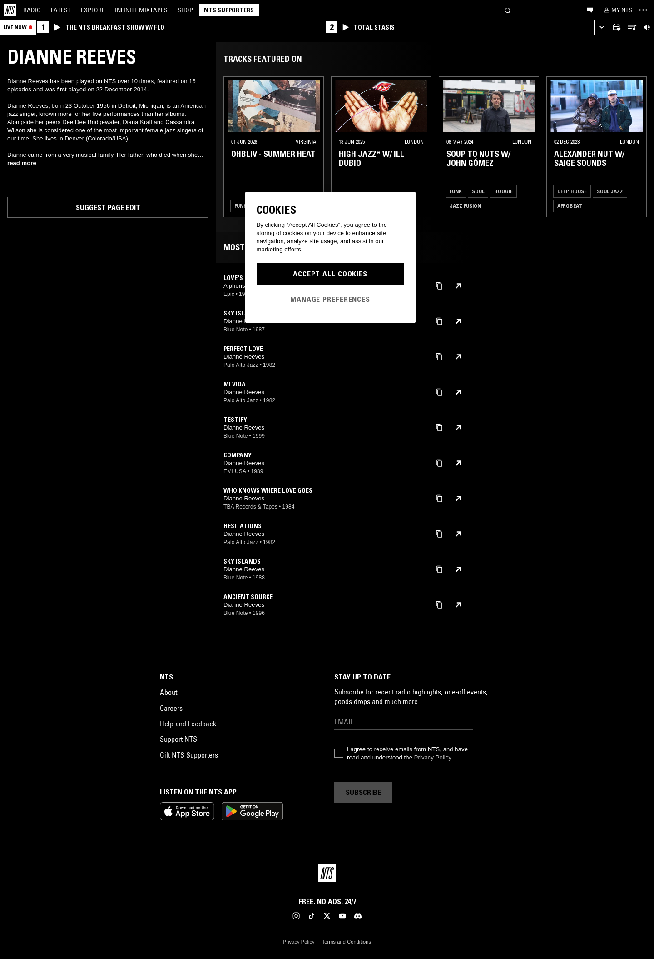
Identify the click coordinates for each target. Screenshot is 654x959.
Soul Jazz (610, 191)
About (168, 692)
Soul (478, 191)
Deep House (572, 191)
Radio (32, 10)
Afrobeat (569, 205)
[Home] (10, 10)
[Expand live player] (601, 27)
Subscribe (363, 792)
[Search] (507, 9)
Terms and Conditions (346, 941)
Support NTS (178, 739)
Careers (171, 708)
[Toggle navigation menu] (643, 10)
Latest (61, 10)
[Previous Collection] (636, 147)
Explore (93, 10)
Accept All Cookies (330, 273)
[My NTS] (617, 10)
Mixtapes (141, 10)
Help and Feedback (188, 723)
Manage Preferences (330, 299)
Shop (185, 10)
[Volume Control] (646, 27)
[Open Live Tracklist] (631, 27)
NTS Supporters (229, 10)
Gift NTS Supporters (189, 754)
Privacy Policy (432, 757)
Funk (240, 205)
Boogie (503, 191)
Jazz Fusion (465, 205)
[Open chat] (590, 9)
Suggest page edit (108, 207)
